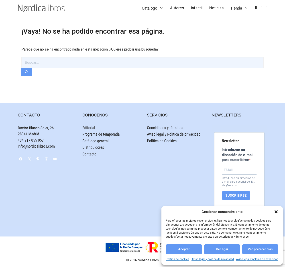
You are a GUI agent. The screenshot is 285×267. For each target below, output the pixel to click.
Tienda (241, 8)
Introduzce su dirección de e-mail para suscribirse (237, 155)
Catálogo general (95, 141)
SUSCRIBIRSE (236, 196)
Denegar (222, 249)
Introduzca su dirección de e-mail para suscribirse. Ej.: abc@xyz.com (238, 182)
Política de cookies (177, 259)
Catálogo (154, 8)
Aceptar (184, 249)
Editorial (88, 128)
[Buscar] (26, 72)
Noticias (216, 8)
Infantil (197, 8)
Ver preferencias (260, 249)
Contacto (89, 154)
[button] (276, 212)
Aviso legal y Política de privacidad (173, 134)
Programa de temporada (101, 134)
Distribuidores (93, 147)
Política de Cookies (162, 141)
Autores (177, 8)
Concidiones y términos (165, 128)
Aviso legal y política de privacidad (212, 259)
